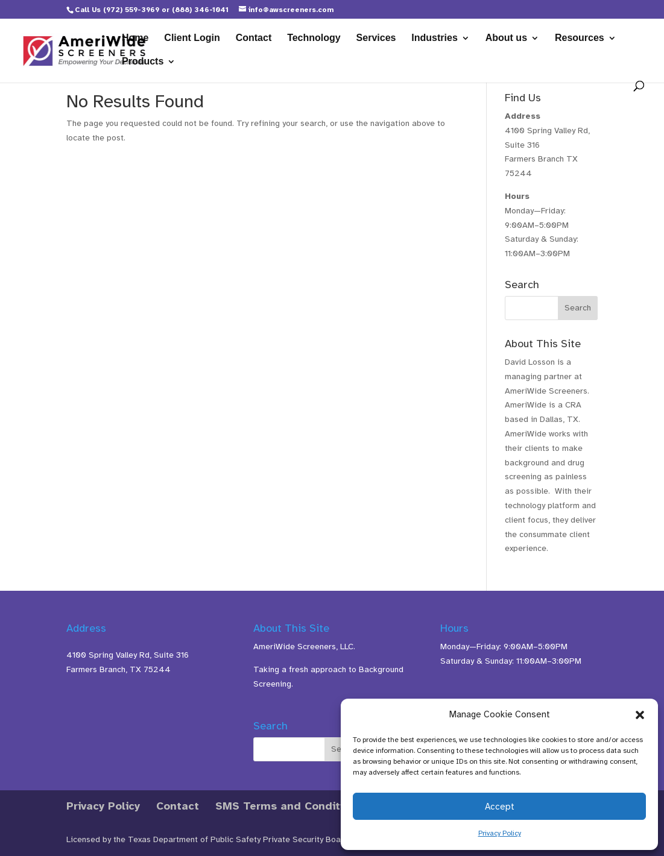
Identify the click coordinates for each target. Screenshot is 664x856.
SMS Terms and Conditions (288, 806)
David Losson (530, 362)
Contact (254, 38)
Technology (314, 38)
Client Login (192, 38)
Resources (579, 38)
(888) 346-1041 (200, 9)
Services (376, 38)
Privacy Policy (499, 833)
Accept (499, 806)
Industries (434, 38)
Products (142, 61)
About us (506, 38)
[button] (640, 715)
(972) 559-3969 (131, 9)
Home (135, 38)
